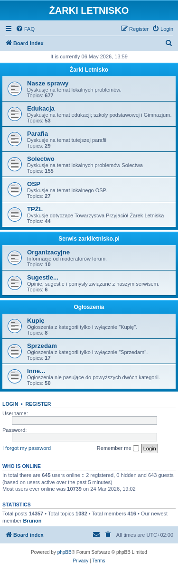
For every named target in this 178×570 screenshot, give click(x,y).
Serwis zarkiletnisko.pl (89, 238)
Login (10, 404)
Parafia (37, 133)
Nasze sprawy (47, 83)
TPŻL (35, 209)
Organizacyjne (48, 252)
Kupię (36, 320)
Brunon (32, 520)
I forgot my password (26, 448)
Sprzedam (42, 345)
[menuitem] (25, 29)
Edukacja (41, 108)
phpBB (64, 552)
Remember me (118, 448)
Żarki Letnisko (89, 69)
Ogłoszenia (89, 307)
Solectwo (41, 158)
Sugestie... (42, 277)
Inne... (36, 370)
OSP (33, 183)
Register (38, 404)
